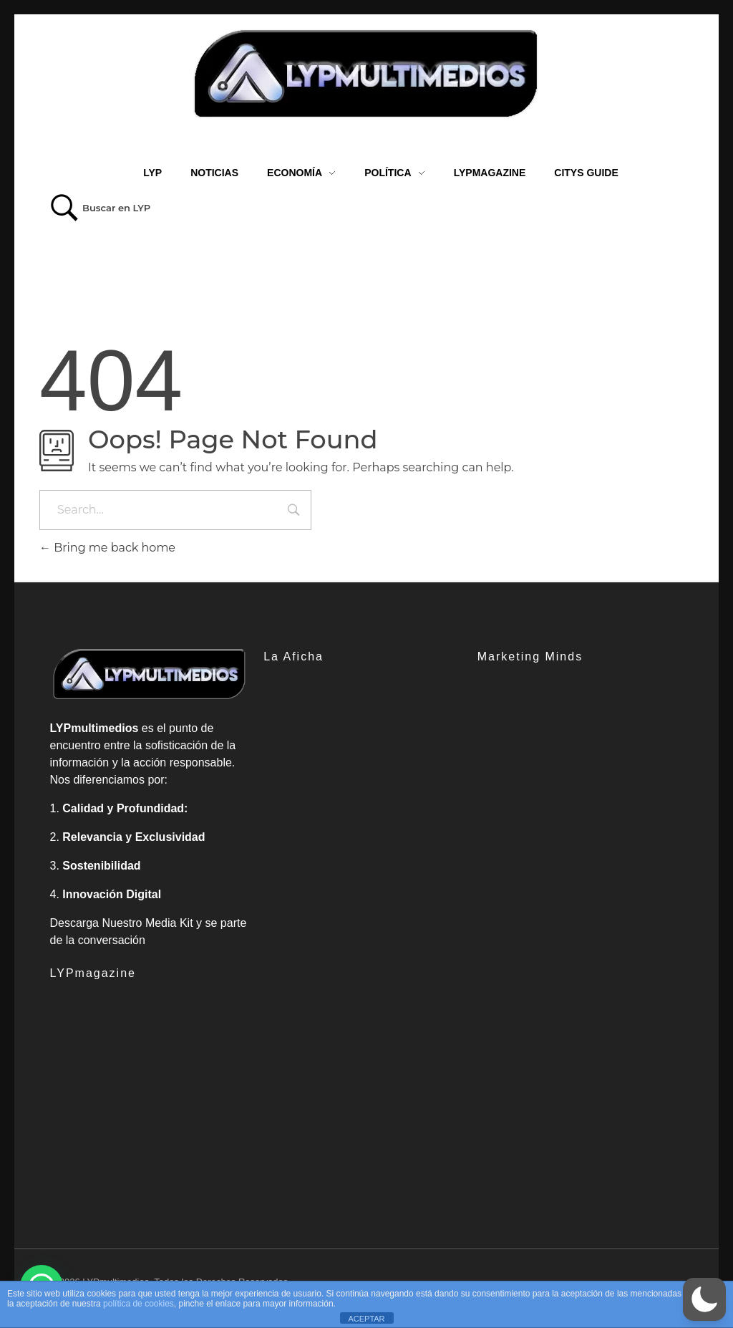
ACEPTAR (366, 1318)
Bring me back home (107, 547)
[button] (704, 1299)
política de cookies (138, 1304)
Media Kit (169, 923)
